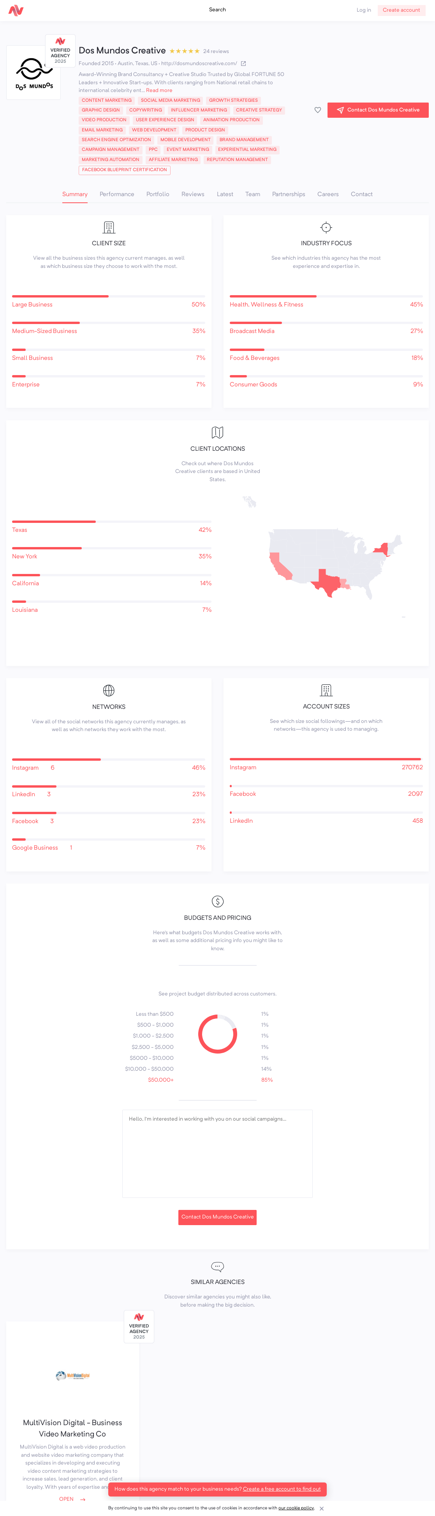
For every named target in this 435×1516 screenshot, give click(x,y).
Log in (364, 10)
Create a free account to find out (282, 1489)
